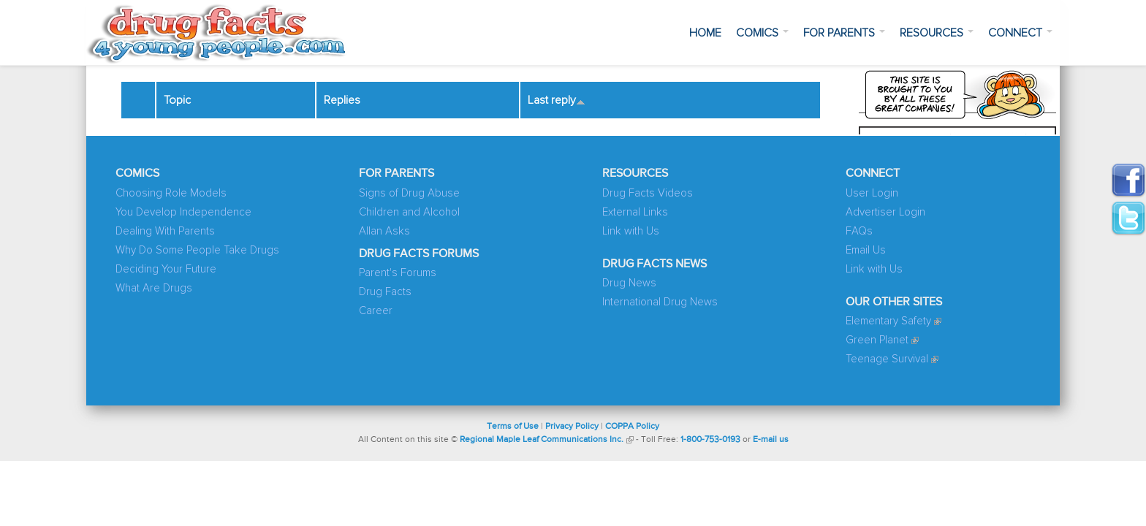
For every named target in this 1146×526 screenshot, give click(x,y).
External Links (635, 212)
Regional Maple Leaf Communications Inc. (541, 439)
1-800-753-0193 (710, 439)
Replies (342, 100)
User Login (872, 193)
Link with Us (630, 231)
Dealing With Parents (165, 231)
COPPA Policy (632, 426)
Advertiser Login (885, 212)
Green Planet (877, 340)
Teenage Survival (887, 359)
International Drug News (660, 302)
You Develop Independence (183, 212)
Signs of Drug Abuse (409, 193)
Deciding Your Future (165, 269)
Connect (1020, 33)
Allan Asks (384, 231)
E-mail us (771, 439)
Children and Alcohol (409, 212)
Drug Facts (385, 291)
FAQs (859, 231)
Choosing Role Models (171, 193)
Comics (762, 33)
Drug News (629, 283)
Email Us (866, 250)
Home (705, 33)
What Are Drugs (153, 288)
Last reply (556, 100)
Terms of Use (513, 426)
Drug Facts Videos (647, 193)
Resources (937, 33)
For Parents (844, 33)
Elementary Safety (888, 321)
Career (375, 310)
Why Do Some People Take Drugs (197, 250)
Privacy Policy (572, 426)
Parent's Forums (397, 272)
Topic (177, 100)
